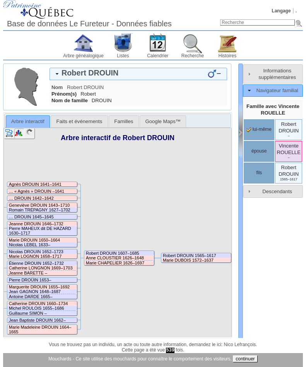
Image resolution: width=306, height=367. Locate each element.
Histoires (228, 55)
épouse (259, 151)
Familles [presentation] (123, 121)
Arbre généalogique (83, 55)
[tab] (138, 74)
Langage (281, 11)
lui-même (259, 129)
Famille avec (272, 109)
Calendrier (157, 55)
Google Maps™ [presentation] (163, 121)
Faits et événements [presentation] (79, 121)
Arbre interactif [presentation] (27, 121)
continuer (245, 359)
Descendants (277, 191)
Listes (123, 55)
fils (259, 172)
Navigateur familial (277, 90)
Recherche (192, 55)
